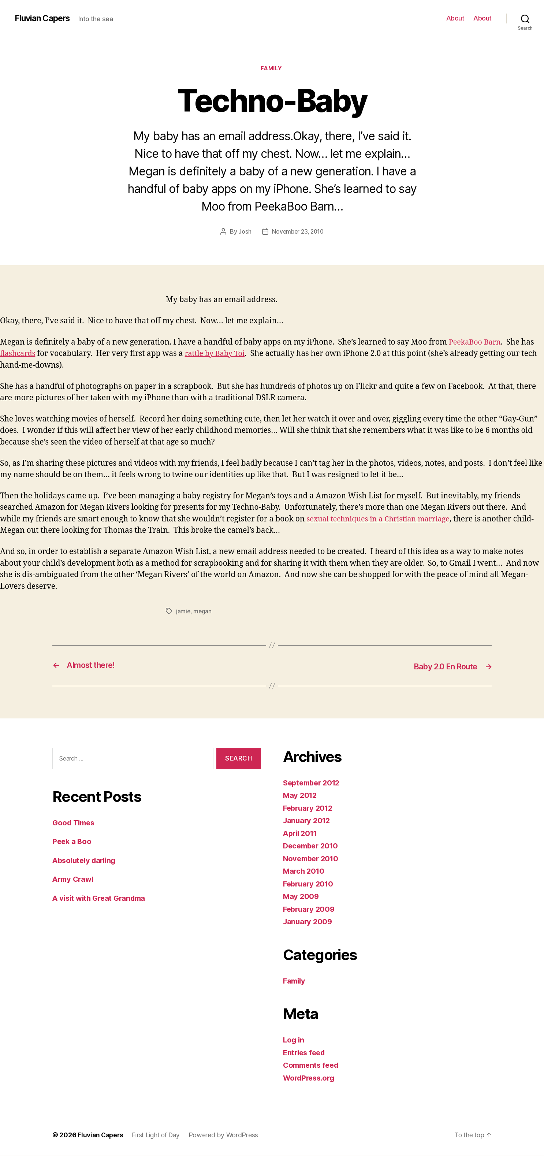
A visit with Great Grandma (101, 898)
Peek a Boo (72, 841)
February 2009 (310, 909)
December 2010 (312, 846)
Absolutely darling (86, 860)
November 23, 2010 (298, 232)
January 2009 (308, 921)
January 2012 (308, 820)
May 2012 (300, 795)
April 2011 (301, 833)
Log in (294, 1040)
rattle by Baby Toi (219, 355)
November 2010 (312, 858)
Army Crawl (74, 879)
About (455, 18)
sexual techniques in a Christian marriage (382, 520)
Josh (243, 232)
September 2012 (313, 783)
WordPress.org (311, 1078)
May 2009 (301, 896)
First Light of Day (159, 1135)
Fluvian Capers (44, 18)
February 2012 (309, 808)
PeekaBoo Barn (476, 343)
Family (272, 69)
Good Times (74, 822)
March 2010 (304, 871)
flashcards (19, 355)
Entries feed (305, 1053)
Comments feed (312, 1065)
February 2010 (309, 884)
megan (203, 612)
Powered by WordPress (229, 1135)
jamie (183, 612)
